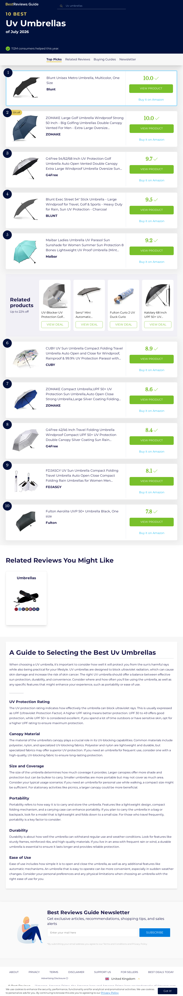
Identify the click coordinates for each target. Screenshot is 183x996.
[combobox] (91, 6)
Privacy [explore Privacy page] (34, 972)
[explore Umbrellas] (26, 598)
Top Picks (54, 59)
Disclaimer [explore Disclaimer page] (76, 972)
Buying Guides (105, 59)
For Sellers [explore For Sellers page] (129, 972)
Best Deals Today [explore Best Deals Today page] (161, 972)
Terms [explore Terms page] (54, 972)
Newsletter (127, 59)
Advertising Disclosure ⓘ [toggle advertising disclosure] (54, 978)
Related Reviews (77, 59)
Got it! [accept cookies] (168, 991)
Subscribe (154, 932)
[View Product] (91, 88)
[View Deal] (55, 305)
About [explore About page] (14, 972)
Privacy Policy (110, 992)
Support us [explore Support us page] (102, 972)
